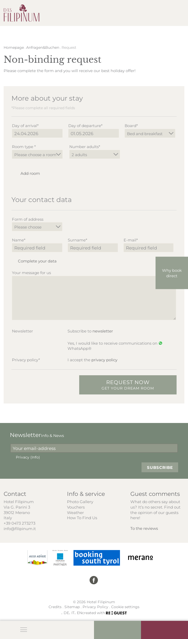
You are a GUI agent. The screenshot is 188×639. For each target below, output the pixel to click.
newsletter (102, 331)
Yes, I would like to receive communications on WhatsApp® (115, 346)
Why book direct (172, 273)
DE (66, 612)
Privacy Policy (95, 607)
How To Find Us (82, 517)
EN (79, 612)
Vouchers (76, 507)
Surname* (77, 239)
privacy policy (104, 359)
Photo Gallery (80, 501)
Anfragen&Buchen (42, 47)
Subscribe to (90, 331)
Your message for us (31, 272)
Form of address (27, 219)
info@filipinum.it (20, 528)
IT (73, 612)
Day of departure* (85, 125)
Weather (75, 512)
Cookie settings (125, 607)
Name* (18, 239)
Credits (55, 607)
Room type (24, 146)
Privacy (28, 457)
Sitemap (72, 607)
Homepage (14, 47)
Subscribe (160, 467)
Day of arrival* (25, 125)
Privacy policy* (26, 359)
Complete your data (34, 260)
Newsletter (22, 331)
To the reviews (144, 528)
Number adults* (84, 146)
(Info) (35, 457)
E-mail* (131, 239)
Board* (131, 125)
